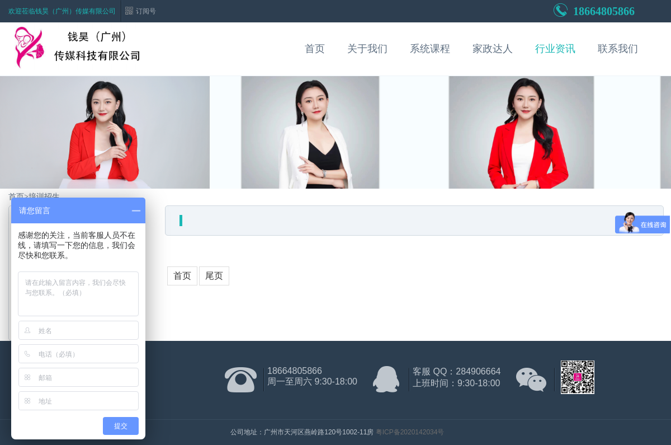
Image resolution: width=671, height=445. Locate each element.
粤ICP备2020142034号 (410, 432)
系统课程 (430, 48)
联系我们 (618, 48)
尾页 (214, 275)
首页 (315, 48)
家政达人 (492, 48)
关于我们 (367, 48)
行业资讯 (555, 48)
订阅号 (146, 11)
